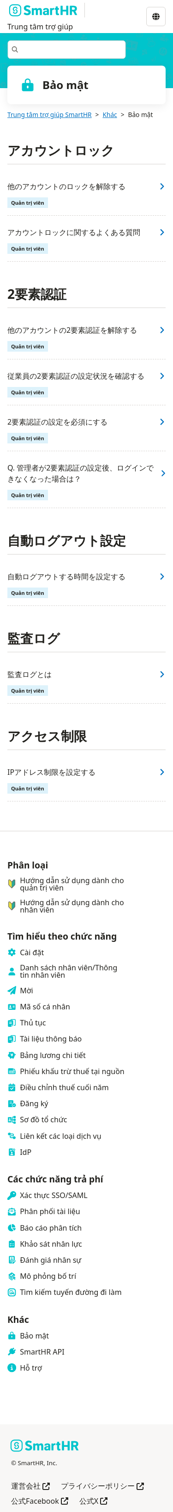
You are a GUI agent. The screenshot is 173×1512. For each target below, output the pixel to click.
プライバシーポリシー (102, 1486)
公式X (93, 1501)
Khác (109, 114)
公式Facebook (39, 1501)
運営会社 (30, 1486)
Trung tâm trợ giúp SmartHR (49, 114)
